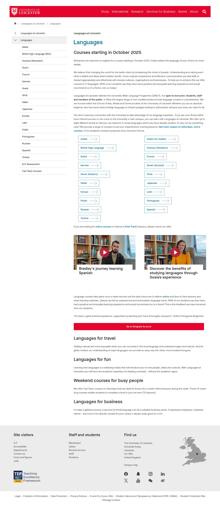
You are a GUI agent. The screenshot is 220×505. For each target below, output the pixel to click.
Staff (71, 453)
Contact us (19, 453)
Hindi (24, 95)
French (26, 74)
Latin (24, 122)
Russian (26, 143)
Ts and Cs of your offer (101, 496)
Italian (25, 102)
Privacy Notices (78, 496)
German (26, 81)
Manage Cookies (111, 500)
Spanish (26, 150)
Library (72, 446)
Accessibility (20, 446)
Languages (26, 40)
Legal (17, 496)
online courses (103, 226)
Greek (25, 88)
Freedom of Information (35, 496)
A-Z (15, 442)
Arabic (25, 47)
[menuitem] (105, 11)
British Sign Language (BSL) (36, 53)
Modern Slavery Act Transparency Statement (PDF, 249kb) (146, 496)
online (166, 296)
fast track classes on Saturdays (175, 126)
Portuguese (28, 136)
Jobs (16, 460)
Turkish (25, 157)
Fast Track (131, 226)
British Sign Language (92, 147)
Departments (20, 450)
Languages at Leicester (33, 23)
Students (73, 457)
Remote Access (77, 450)
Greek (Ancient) (155, 165)
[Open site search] (204, 12)
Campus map (131, 464)
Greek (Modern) (89, 174)
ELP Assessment (31, 164)
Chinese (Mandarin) (32, 60)
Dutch (25, 67)
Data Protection (59, 496)
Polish (25, 129)
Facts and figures (23, 457)
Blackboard (74, 442)
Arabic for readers (156, 139)
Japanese (27, 109)
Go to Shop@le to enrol (139, 326)
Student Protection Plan (192, 496)
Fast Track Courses (32, 171)
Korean (26, 115)
